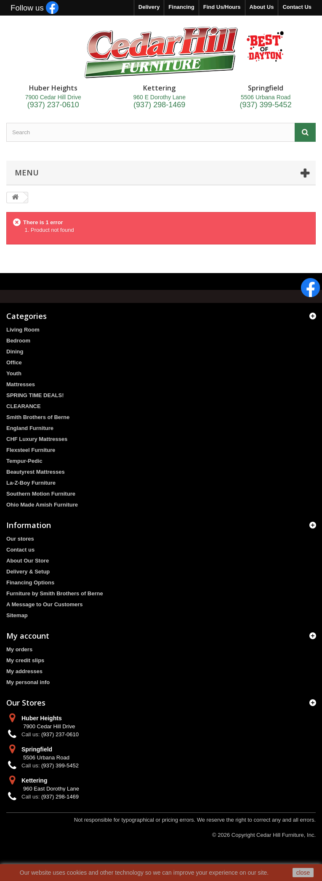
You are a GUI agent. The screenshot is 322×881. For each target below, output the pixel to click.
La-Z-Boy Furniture (31, 483)
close (303, 872)
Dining (14, 351)
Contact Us (296, 7)
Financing (181, 7)
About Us (262, 7)
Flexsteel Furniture (30, 450)
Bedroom (18, 340)
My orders (19, 649)
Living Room (23, 329)
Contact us (20, 550)
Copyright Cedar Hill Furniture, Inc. (274, 835)
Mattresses (20, 384)
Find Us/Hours (222, 7)
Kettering (34, 780)
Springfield (36, 749)
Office (14, 362)
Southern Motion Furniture (40, 494)
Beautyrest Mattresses (35, 472)
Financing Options (30, 582)
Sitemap (17, 615)
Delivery (149, 7)
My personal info (28, 682)
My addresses (24, 671)
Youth (13, 373)
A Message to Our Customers (44, 604)
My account (27, 636)
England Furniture (29, 428)
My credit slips (25, 660)
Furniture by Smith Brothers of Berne (54, 593)
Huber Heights (41, 718)
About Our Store (27, 560)
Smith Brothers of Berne (37, 417)
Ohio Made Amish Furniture (42, 505)
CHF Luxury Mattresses (36, 439)
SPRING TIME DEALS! (35, 395)
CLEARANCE (23, 406)
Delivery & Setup (28, 571)
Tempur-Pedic (24, 461)
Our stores (20, 539)
